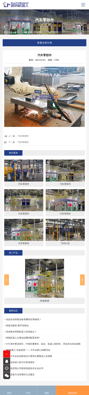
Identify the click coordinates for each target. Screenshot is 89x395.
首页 (16, 32)
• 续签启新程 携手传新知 (17, 325)
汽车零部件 (39, 32)
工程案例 (27, 32)
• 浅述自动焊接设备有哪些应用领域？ (23, 319)
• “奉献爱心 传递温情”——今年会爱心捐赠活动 (27, 350)
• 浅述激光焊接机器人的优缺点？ (21, 332)
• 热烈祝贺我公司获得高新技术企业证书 (24, 368)
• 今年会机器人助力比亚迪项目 (20, 362)
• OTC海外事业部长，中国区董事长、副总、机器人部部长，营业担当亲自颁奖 (43, 344)
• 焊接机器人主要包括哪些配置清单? (22, 338)
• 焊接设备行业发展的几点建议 (20, 374)
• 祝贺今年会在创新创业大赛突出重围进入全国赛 (28, 356)
